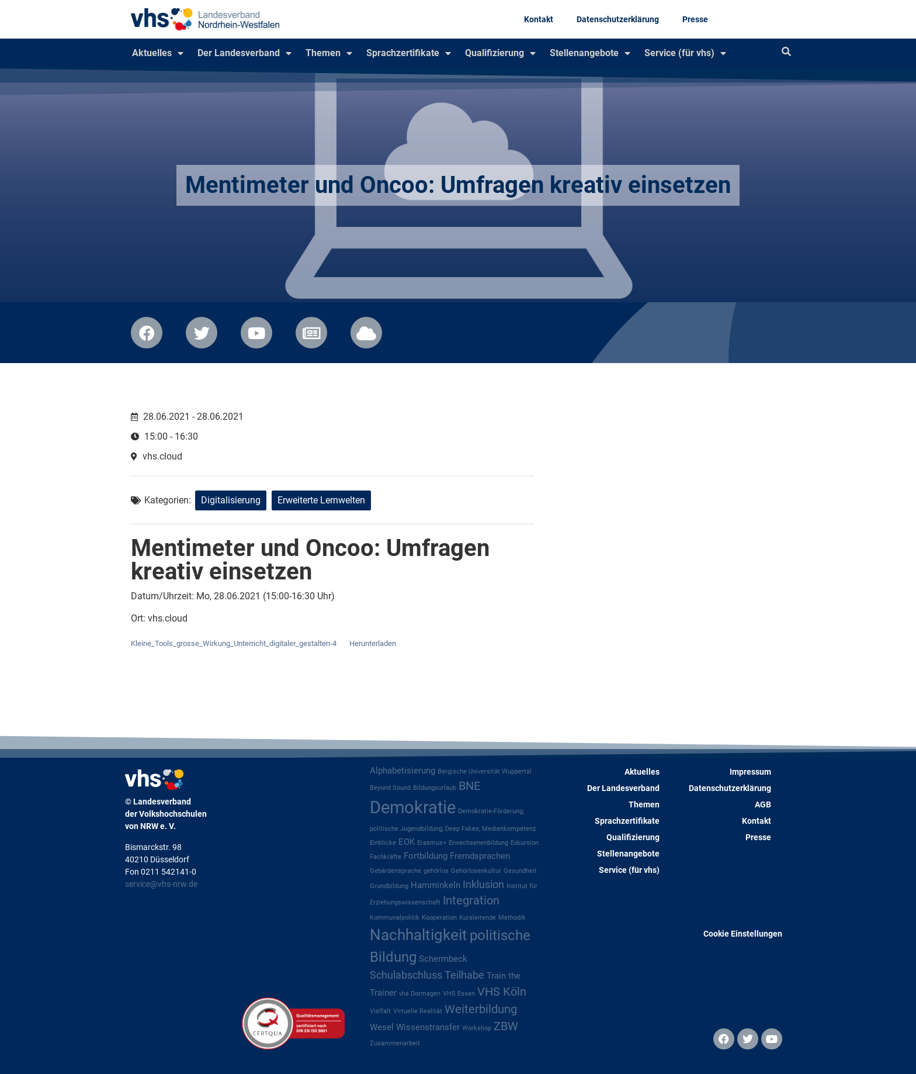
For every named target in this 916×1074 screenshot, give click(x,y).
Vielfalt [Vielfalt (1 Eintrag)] (380, 1011)
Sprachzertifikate (408, 53)
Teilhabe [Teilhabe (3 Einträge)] (464, 975)
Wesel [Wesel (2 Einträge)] (382, 1027)
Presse (695, 19)
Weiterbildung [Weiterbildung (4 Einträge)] (481, 1009)
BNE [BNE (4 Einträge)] (469, 786)
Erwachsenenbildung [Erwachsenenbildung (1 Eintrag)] (478, 843)
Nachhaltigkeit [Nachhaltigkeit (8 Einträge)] (418, 935)
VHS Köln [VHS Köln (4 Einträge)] (501, 992)
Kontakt (538, 19)
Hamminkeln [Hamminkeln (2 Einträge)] (435, 885)
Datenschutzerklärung (618, 19)
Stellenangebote (590, 53)
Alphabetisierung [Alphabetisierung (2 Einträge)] (402, 770)
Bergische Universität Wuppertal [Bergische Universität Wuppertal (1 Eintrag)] (485, 771)
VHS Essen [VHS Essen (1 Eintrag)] (459, 993)
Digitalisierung (231, 500)
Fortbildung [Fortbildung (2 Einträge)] (425, 856)
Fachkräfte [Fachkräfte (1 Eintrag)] (385, 857)
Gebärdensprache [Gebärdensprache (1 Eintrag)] (395, 871)
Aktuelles (157, 53)
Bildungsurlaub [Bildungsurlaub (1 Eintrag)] (434, 788)
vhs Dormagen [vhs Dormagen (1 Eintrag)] (419, 993)
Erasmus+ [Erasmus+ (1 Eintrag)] (431, 843)
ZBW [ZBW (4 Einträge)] (506, 1026)
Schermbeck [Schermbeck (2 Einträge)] (443, 959)
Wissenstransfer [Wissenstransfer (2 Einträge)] (428, 1027)
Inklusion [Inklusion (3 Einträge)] (483, 884)
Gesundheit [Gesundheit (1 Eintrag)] (520, 871)
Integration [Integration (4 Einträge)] (471, 900)
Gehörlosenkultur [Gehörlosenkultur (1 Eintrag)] (476, 871)
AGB (763, 804)
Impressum (750, 771)
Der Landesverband (244, 53)
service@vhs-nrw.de (161, 884)
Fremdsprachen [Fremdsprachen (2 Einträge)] (480, 856)
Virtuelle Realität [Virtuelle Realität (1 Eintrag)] (417, 1011)
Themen (329, 53)
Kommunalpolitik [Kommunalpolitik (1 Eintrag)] (394, 917)
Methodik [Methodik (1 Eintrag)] (512, 917)
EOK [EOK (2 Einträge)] (406, 842)
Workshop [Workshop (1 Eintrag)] (476, 1028)
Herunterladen (372, 643)
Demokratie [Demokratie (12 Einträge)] (413, 807)
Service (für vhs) (685, 53)
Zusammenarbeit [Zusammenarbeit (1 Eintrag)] (395, 1043)
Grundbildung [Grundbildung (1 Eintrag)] (389, 886)
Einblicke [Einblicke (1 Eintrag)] (383, 843)
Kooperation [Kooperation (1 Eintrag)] (439, 917)
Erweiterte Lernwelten (321, 500)
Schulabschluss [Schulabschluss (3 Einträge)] (406, 975)
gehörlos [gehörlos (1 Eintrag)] (436, 871)
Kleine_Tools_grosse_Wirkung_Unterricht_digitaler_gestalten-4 (233, 643)
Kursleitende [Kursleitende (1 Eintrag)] (477, 917)
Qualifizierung (500, 53)
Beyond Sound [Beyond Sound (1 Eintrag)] (390, 788)
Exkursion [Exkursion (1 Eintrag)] (525, 843)
